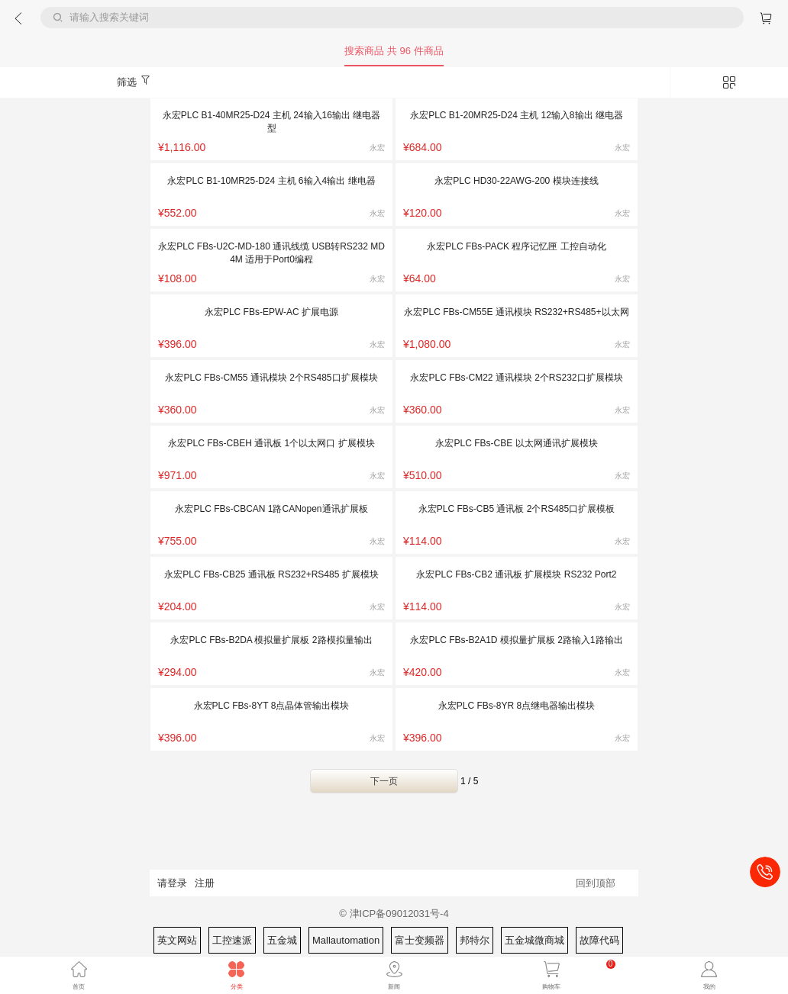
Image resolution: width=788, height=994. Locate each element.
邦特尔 (474, 940)
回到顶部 (595, 883)
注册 (205, 883)
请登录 (172, 883)
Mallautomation (345, 940)
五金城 (282, 940)
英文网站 (177, 940)
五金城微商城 (534, 940)
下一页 (384, 781)
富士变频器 (419, 940)
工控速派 (232, 940)
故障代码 (599, 940)
